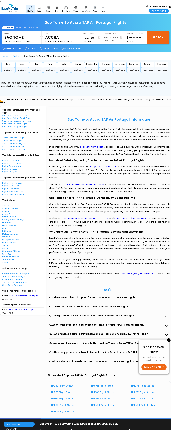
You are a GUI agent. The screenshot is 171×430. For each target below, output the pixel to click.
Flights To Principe (10, 160)
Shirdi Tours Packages (13, 285)
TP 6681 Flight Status (62, 405)
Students (31, 48)
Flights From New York (12, 191)
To (46, 33)
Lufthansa (6, 231)
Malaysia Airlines (10, 234)
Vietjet (5, 262)
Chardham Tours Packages (15, 273)
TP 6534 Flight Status (103, 405)
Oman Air (6, 236)
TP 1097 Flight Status (102, 398)
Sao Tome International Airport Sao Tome (86, 218)
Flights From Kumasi (11, 188)
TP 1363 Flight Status (102, 392)
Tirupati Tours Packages (13, 276)
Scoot (5, 248)
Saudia (5, 245)
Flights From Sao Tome (13, 194)
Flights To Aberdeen (11, 166)
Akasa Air (6, 214)
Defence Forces (12, 48)
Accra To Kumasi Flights (13, 143)
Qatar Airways (9, 242)
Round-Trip (21, 27)
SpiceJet (6, 254)
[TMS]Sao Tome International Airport (18, 41)
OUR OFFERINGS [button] (13, 424)
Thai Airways (8, 259)
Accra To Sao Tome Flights (15, 149)
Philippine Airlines (10, 239)
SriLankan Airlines (10, 256)
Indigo (5, 228)
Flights (16, 55)
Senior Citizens (49, 48)
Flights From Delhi (10, 185)
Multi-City (33, 27)
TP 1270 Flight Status (142, 398)
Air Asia (5, 205)
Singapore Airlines (11, 251)
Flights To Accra (9, 169)
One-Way (8, 27)
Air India (6, 211)
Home (5, 55)
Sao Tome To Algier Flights (15, 126)
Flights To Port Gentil (11, 163)
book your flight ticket (92, 146)
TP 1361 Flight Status (62, 398)
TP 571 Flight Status (102, 385)
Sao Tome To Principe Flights (16, 115)
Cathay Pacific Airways (13, 219)
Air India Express (10, 208)
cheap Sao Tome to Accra (103, 166)
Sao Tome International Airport (24, 295)
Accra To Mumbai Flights (14, 137)
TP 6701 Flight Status (142, 392)
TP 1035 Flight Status (142, 385)
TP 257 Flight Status (62, 385)
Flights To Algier (9, 171)
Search (158, 37)
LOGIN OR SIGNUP (154, 367)
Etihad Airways (9, 225)
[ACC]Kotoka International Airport (58, 41)
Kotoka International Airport (22, 309)
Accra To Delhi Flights (12, 140)
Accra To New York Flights (14, 146)
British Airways (9, 216)
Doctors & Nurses (71, 48)
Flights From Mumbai (12, 183)
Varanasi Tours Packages (14, 282)
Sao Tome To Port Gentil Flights (17, 118)
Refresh (8, 70)
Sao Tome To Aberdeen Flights (17, 121)
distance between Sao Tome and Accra (83, 184)
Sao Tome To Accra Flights (15, 123)
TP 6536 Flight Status (143, 405)
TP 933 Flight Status (62, 392)
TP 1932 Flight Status (62, 411)
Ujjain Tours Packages (12, 279)
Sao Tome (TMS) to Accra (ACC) (139, 273)
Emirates (6, 222)
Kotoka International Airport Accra (133, 218)
